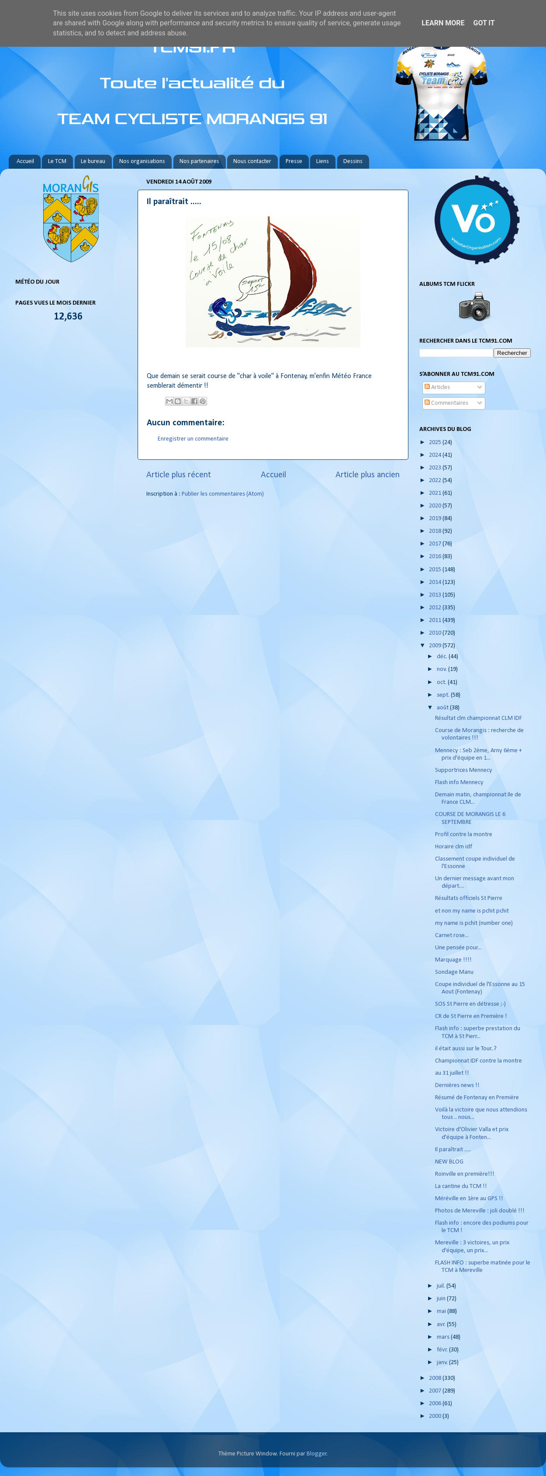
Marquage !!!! (453, 960)
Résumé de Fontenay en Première (477, 1097)
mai (442, 1311)
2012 (435, 607)
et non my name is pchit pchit (472, 911)
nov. (442, 669)
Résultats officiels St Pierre (468, 898)
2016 (435, 556)
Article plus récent (178, 475)
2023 (435, 468)
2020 (435, 506)
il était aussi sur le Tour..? (466, 1048)
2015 (435, 569)
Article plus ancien (367, 475)
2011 (435, 620)
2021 (435, 493)
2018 (435, 531)
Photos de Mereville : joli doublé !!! (480, 1211)
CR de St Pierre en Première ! (471, 1016)
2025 (435, 442)
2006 (435, 1403)
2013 (435, 595)
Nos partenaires (199, 161)
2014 (435, 582)
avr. (442, 1324)
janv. (443, 1362)
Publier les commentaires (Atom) (223, 494)
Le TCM (57, 161)
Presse (294, 161)
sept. (444, 695)
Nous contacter (252, 161)
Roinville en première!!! (464, 1174)
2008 (435, 1378)
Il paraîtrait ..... (453, 1149)
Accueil (25, 161)
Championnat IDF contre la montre (478, 1061)
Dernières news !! (457, 1085)
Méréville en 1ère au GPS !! (469, 1198)
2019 (435, 518)
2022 (435, 480)
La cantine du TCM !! (461, 1186)
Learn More (443, 23)
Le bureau (93, 161)
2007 (435, 1391)
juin (442, 1298)
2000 (435, 1416)
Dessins (353, 161)
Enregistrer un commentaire (193, 439)
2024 (435, 455)
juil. (441, 1286)
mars (444, 1337)
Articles (437, 387)
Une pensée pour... (458, 948)
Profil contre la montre (463, 834)
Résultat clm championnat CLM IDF (478, 718)
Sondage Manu (454, 972)
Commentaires (446, 403)
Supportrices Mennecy (463, 770)
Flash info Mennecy (459, 782)
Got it (483, 23)
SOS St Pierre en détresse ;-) (470, 1004)
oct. (442, 682)
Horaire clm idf (453, 847)
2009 (435, 645)
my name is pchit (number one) (474, 923)
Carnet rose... (452, 935)
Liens (322, 161)
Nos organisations (142, 161)
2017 (435, 544)
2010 (435, 633)
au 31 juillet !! (452, 1073)
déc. (443, 656)
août (443, 708)
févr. (443, 1350)
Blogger (317, 1454)
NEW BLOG (449, 1162)
